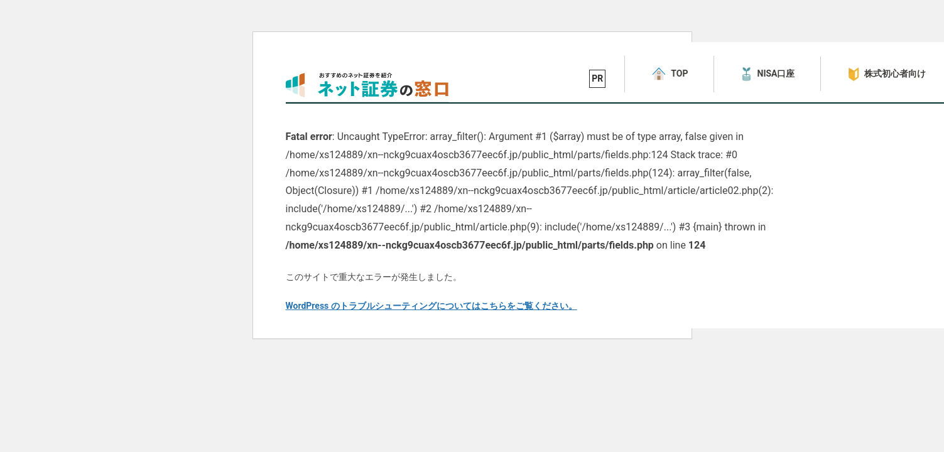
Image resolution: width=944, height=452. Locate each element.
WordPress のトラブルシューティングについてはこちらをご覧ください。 (431, 306)
